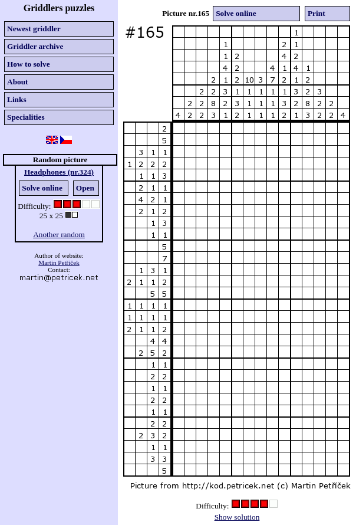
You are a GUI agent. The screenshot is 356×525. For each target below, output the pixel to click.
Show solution (237, 517)
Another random (59, 234)
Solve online (42, 187)
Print (316, 13)
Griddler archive (35, 46)
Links (17, 99)
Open (85, 187)
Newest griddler (34, 28)
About (17, 81)
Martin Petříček (58, 262)
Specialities (26, 117)
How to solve (28, 64)
